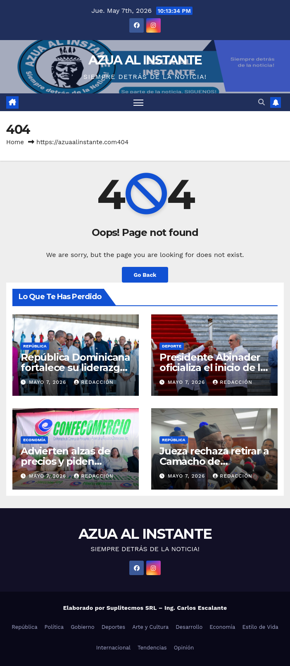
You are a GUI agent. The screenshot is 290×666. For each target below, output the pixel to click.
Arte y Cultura (150, 627)
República (35, 346)
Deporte (171, 346)
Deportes (114, 627)
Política (54, 627)
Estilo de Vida (260, 627)
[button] (261, 102)
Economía (34, 440)
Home (15, 142)
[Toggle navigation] (138, 102)
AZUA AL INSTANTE (145, 60)
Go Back (144, 274)
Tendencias (152, 648)
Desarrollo (189, 627)
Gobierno (82, 627)
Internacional (113, 648)
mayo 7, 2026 (48, 382)
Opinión (184, 648)
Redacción (94, 382)
